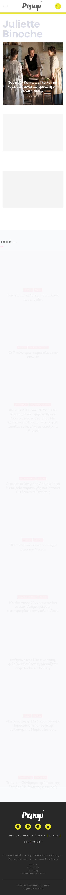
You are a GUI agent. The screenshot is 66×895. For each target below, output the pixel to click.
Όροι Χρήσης (33, 870)
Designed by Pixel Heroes (33, 888)
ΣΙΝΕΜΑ (53, 835)
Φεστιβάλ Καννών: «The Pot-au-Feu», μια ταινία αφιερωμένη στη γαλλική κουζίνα (33, 86)
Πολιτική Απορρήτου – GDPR (33, 873)
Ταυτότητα (33, 864)
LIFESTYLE (13, 835)
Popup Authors (33, 867)
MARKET (37, 842)
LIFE (26, 842)
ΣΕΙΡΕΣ (41, 835)
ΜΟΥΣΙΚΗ (28, 835)
